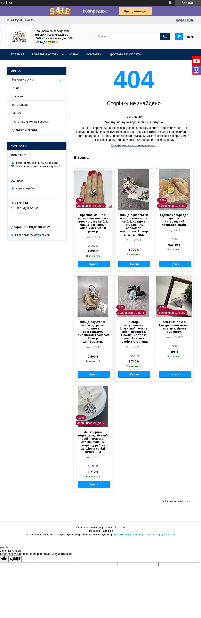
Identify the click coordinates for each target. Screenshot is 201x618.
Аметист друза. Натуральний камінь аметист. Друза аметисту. (174, 326)
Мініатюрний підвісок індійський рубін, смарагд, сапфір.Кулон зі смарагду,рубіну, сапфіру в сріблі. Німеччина (93, 442)
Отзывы (16, 113)
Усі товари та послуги (176, 501)
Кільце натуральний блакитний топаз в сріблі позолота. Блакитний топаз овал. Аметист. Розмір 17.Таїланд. (134, 331)
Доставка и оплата (125, 54)
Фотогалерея (20, 104)
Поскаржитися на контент (127, 534)
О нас (74, 54)
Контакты (94, 54)
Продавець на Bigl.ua (100, 530)
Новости (17, 96)
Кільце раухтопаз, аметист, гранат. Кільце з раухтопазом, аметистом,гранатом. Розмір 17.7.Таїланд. (93, 331)
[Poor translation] (15, 559)
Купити (93, 264)
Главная (17, 54)
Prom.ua (120, 527)
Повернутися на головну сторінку (133, 145)
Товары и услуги (45, 54)
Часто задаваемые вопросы (30, 121)
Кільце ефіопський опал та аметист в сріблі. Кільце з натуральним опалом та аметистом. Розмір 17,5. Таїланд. (133, 224)
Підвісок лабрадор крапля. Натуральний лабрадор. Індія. (174, 219)
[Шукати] (165, 36)
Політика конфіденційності (159, 534)
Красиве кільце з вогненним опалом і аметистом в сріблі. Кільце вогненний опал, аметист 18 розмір (93, 223)
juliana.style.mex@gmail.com (32, 234)
